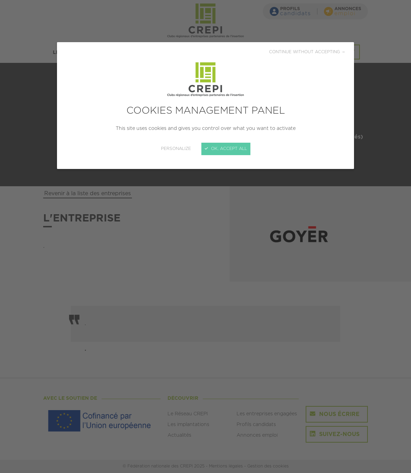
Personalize (176, 149)
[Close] (205, 236)
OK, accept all (226, 149)
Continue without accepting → (307, 52)
